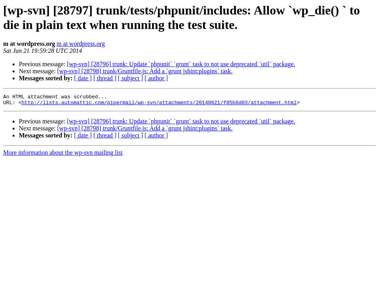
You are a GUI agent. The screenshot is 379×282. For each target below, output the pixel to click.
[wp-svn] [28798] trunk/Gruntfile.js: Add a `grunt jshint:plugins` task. (145, 71)
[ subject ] (130, 78)
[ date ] (83, 78)
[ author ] (156, 78)
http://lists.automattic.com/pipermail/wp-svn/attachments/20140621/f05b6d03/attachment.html (159, 104)
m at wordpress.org (81, 43)
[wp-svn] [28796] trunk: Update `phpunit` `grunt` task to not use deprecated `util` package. (181, 64)
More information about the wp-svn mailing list (63, 155)
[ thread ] (104, 78)
